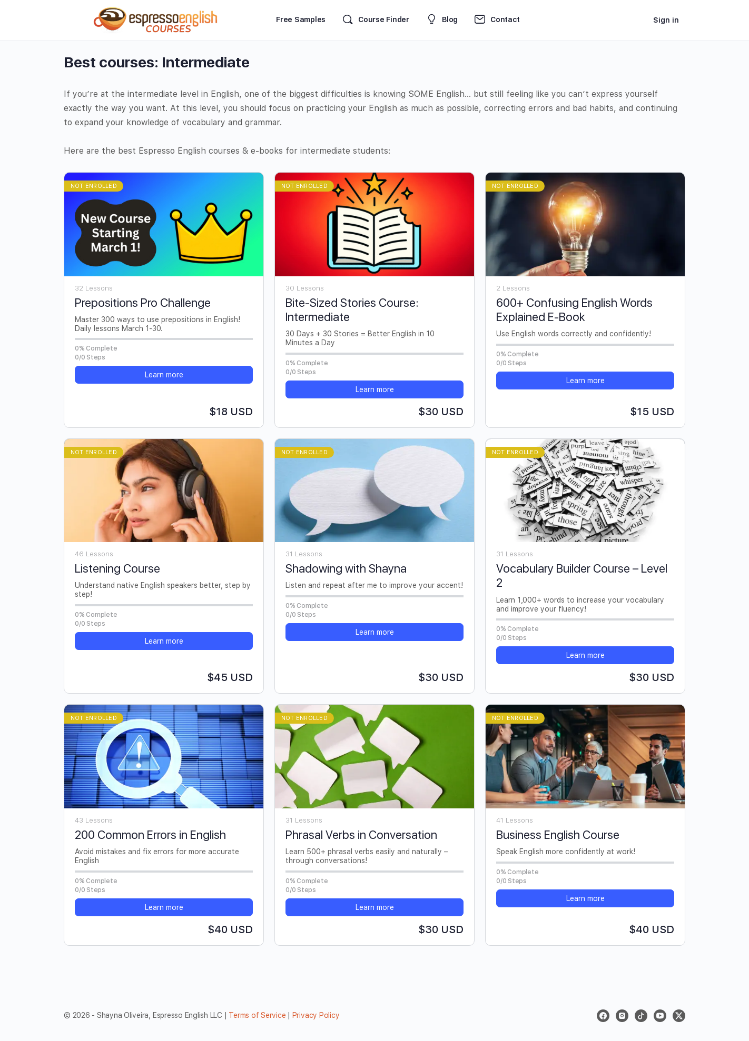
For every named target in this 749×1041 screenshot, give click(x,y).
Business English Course (557, 835)
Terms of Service (257, 1015)
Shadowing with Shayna (346, 568)
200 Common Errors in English (150, 835)
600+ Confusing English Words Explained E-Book (574, 310)
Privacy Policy (316, 1015)
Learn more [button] (164, 375)
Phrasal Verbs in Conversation (361, 835)
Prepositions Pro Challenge (143, 302)
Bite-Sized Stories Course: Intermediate (351, 310)
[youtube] (660, 1015)
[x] (679, 1015)
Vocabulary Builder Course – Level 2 (581, 575)
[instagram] (622, 1015)
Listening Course (117, 568)
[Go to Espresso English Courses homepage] (156, 18)
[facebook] (603, 1015)
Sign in (666, 20)
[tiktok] (641, 1015)
